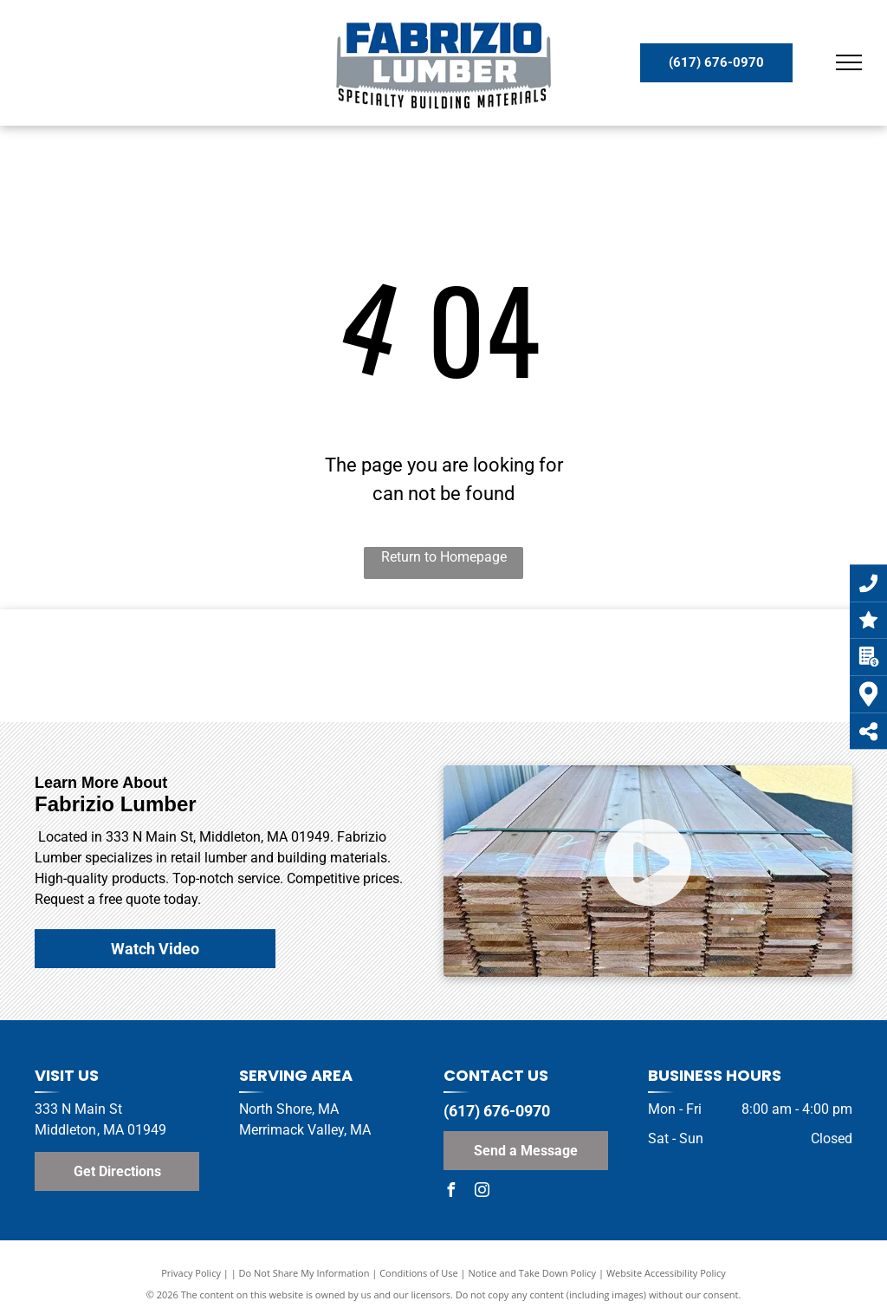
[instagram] (481, 1192)
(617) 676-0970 (497, 1111)
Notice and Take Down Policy (533, 1272)
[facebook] (450, 1192)
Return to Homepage (444, 557)
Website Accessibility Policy (666, 1272)
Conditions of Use (418, 1272)
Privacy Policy (191, 1272)
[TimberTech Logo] (294, 665)
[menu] (848, 62)
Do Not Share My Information (304, 1272)
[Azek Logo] (593, 665)
